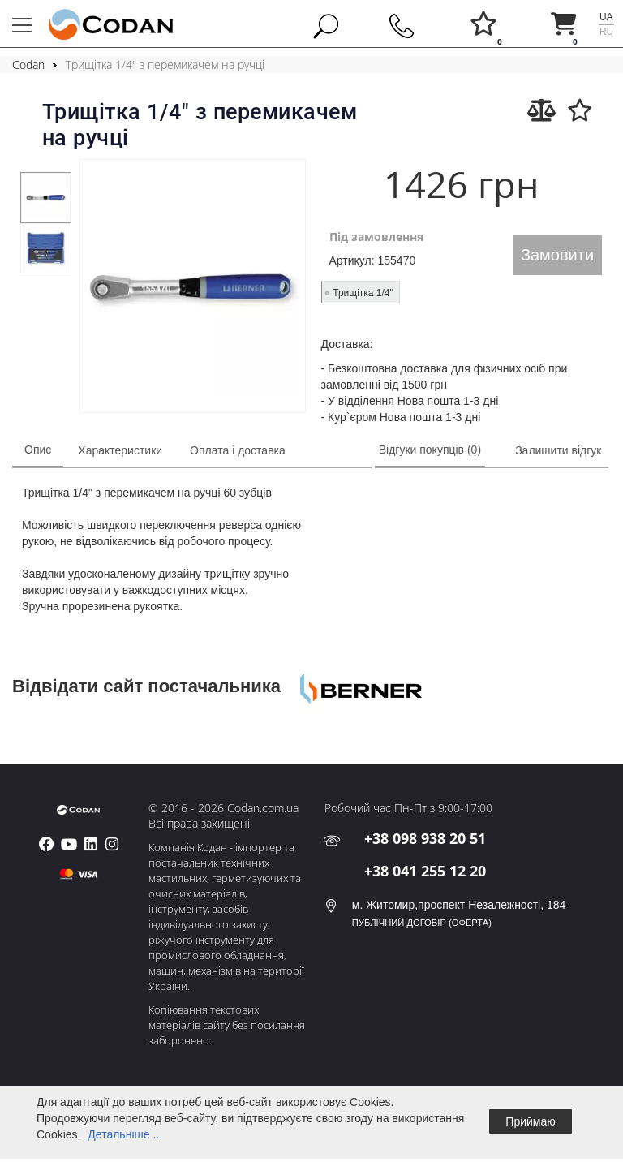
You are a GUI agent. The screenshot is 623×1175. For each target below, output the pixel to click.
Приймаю (530, 1121)
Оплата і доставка (238, 450)
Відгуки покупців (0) (430, 449)
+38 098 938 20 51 (425, 838)
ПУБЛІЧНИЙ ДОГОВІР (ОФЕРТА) (422, 923)
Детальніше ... (125, 1134)
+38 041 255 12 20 (425, 870)
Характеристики (120, 450)
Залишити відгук (558, 450)
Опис (37, 449)
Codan (28, 64)
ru (606, 31)
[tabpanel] (45, 197)
